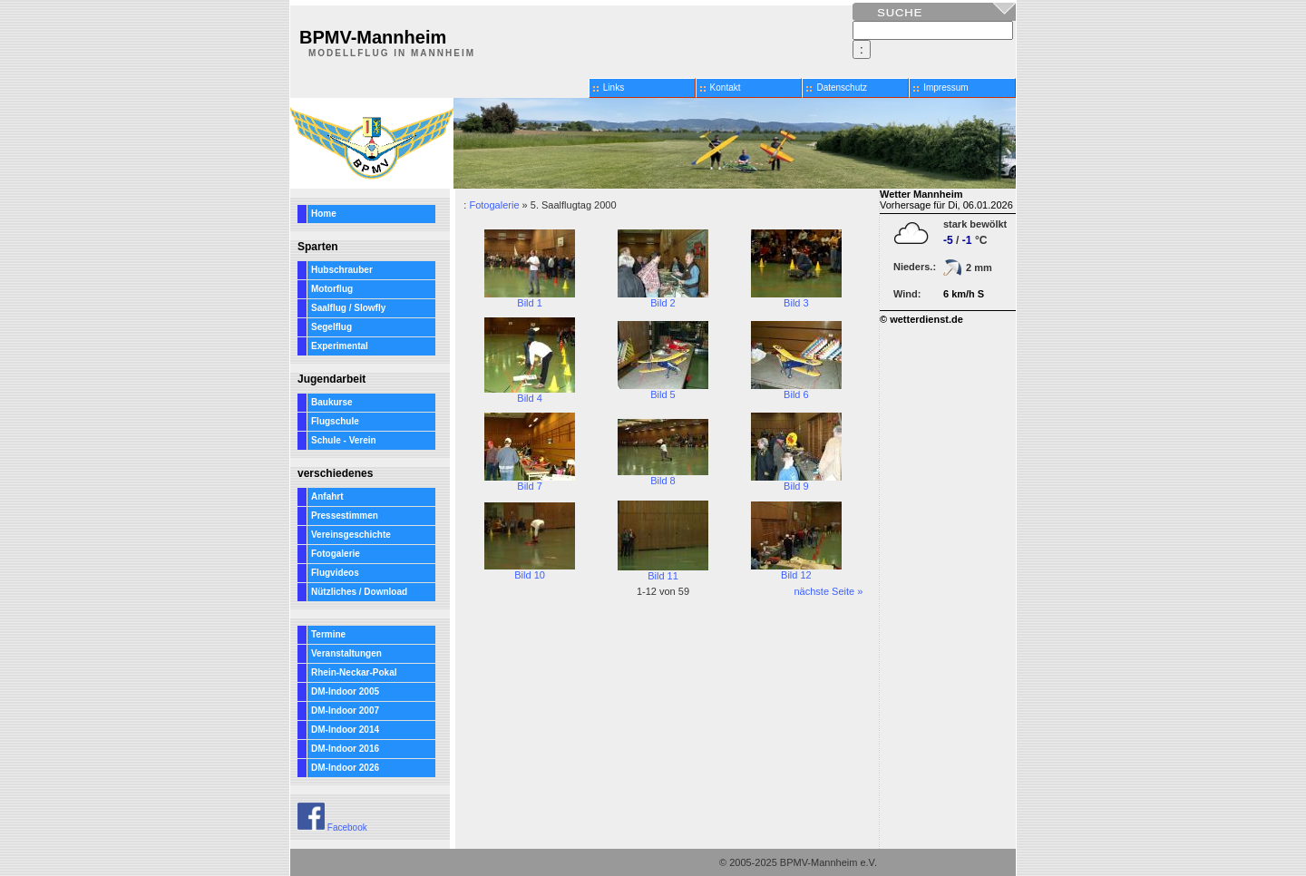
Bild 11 (663, 571)
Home (323, 214)
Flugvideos (335, 573)
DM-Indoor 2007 (345, 710)
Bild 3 (796, 298)
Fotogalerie (335, 554)
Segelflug (331, 327)
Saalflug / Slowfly (348, 308)
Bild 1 (529, 298)
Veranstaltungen (346, 653)
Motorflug (332, 289)
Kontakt (725, 87)
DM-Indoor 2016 (345, 749)
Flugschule (335, 421)
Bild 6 (796, 390)
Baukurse (332, 402)
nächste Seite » (828, 591)
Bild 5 (663, 390)
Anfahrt (327, 496)
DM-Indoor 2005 (345, 691)
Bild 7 (529, 482)
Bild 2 (663, 298)
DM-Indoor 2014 (345, 730)
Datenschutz (841, 87)
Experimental (339, 346)
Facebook (332, 827)
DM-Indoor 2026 (345, 768)
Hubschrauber (342, 270)
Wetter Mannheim (921, 194)
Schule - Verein (343, 440)
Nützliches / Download (359, 592)
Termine (328, 634)
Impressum (945, 87)
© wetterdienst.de (921, 319)
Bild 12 (796, 570)
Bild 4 (529, 394)
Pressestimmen (344, 516)
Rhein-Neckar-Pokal (353, 672)
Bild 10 (529, 570)
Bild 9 (796, 482)
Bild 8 (663, 476)
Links (613, 87)
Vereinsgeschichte (351, 535)
